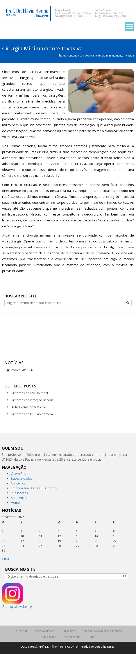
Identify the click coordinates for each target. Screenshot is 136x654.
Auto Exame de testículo (28, 407)
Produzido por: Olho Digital (98, 647)
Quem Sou (18, 474)
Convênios (18, 483)
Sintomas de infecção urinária (32, 400)
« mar (6, 559)
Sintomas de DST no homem (32, 414)
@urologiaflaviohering (17, 607)
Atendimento (20, 498)
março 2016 (20, 370)
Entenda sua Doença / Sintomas (34, 488)
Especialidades (21, 478)
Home (62, 55)
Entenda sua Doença (81, 55)
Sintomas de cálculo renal (29, 393)
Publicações (19, 493)
